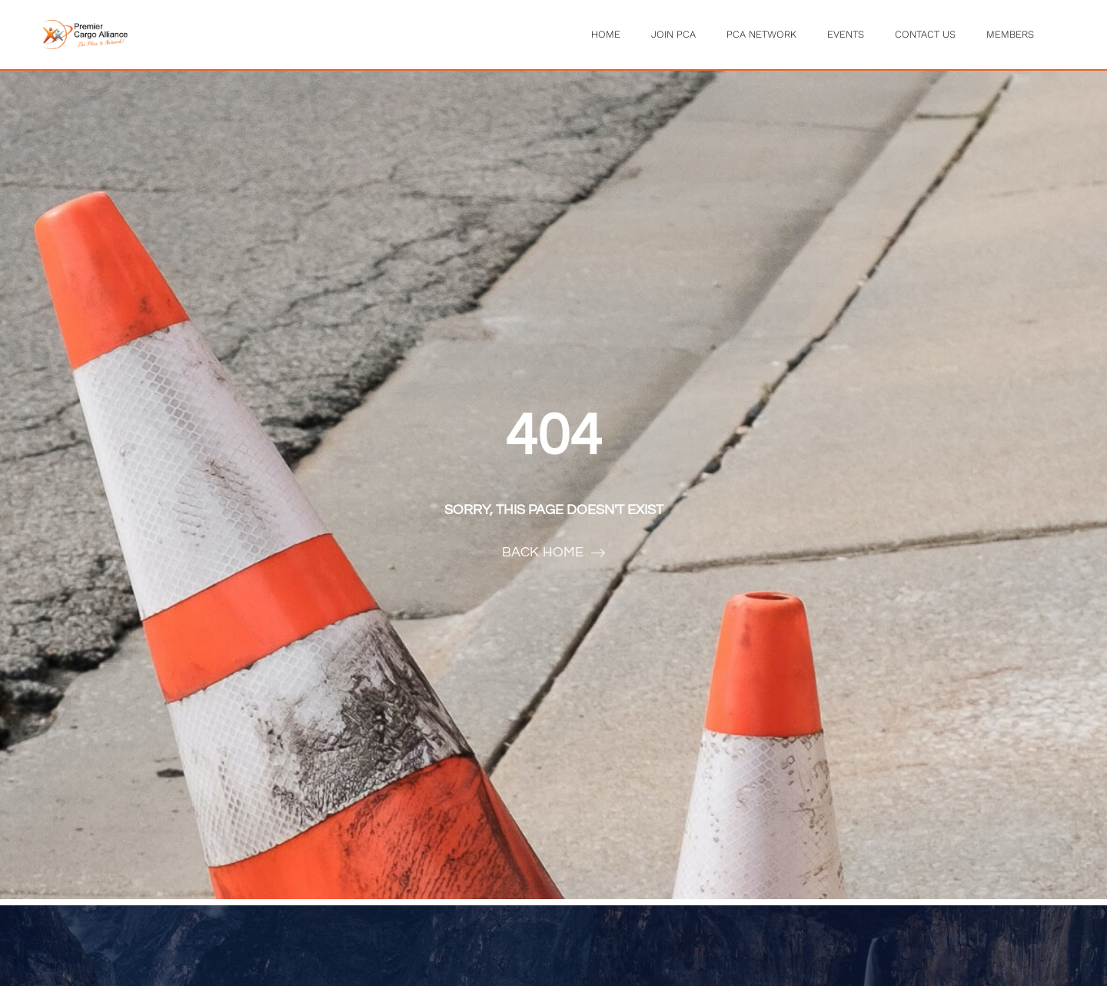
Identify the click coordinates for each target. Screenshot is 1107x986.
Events (845, 34)
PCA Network (761, 34)
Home (605, 34)
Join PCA (673, 34)
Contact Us (925, 34)
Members (1010, 34)
